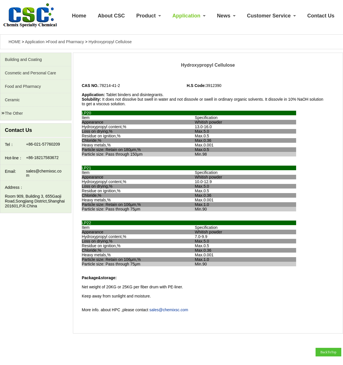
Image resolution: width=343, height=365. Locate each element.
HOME (15, 41)
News (226, 16)
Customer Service (271, 16)
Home (79, 16)
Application (189, 16)
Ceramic (12, 100)
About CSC (111, 16)
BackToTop (328, 352)
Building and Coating (23, 59)
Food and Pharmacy (23, 86)
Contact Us (320, 16)
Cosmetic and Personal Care (30, 73)
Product (148, 16)
